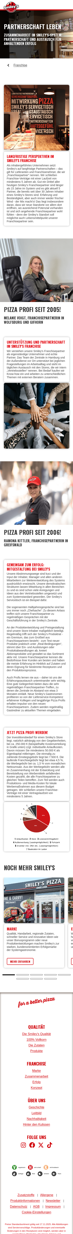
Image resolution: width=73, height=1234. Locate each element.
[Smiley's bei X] (41, 1145)
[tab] (8, 975)
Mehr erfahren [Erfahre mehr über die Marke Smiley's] (20, 961)
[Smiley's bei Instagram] (23, 1145)
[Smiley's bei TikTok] (50, 1145)
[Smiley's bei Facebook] (32, 1145)
